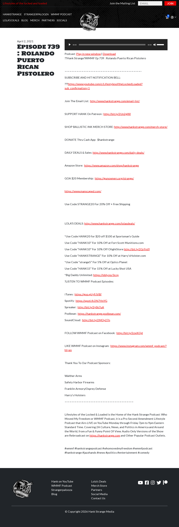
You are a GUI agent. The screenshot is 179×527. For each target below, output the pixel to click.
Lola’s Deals (11, 20)
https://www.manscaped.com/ (83, 191)
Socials (62, 20)
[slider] (112, 44)
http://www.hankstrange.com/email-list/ (115, 101)
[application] (116, 44)
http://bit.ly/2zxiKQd (129, 333)
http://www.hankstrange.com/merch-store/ (140, 126)
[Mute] (154, 44)
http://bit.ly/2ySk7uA (91, 307)
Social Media (99, 494)
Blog (24, 20)
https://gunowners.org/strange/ (114, 178)
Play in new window (88, 53)
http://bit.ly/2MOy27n (96, 320)
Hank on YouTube (62, 481)
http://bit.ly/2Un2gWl (117, 114)
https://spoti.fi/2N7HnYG (91, 300)
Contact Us (98, 498)
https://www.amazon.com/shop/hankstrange (111, 165)
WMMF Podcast (61, 14)
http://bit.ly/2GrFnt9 (137, 249)
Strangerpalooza (36, 14)
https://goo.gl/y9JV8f (88, 294)
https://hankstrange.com (105, 435)
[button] (173, 17)
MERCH (34, 20)
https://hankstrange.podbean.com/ (99, 313)
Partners (48, 20)
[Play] (69, 44)
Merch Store (99, 485)
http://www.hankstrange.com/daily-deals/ (118, 152)
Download (109, 53)
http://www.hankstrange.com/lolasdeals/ (109, 223)
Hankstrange (12, 14)
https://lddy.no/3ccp (106, 275)
